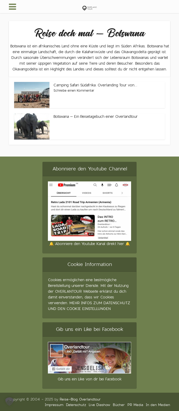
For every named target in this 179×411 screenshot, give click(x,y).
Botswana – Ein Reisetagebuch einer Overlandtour (95, 116)
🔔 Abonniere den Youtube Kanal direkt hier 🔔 (89, 243)
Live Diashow (99, 405)
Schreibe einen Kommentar (73, 90)
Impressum (54, 405)
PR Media (135, 405)
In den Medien (158, 405)
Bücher (119, 405)
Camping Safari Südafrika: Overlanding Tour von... (95, 85)
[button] (9, 401)
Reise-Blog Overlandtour (80, 399)
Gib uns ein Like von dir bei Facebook (90, 379)
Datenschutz (76, 405)
